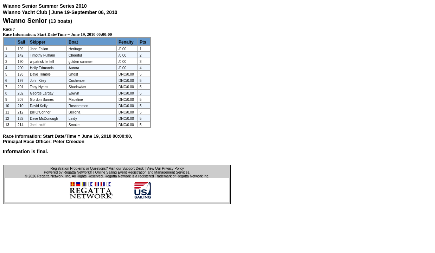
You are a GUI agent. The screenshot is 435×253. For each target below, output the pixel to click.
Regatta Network (50, 176)
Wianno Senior (25, 20)
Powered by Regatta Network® (68, 172)
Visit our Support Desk (126, 168)
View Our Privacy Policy (165, 168)
